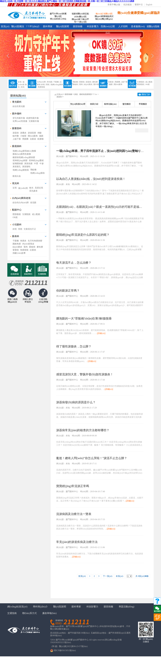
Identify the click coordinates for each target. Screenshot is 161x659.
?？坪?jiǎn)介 (33, 26)
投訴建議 (127, 5)
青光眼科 (17, 102)
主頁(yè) (59, 94)
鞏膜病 (16, 250)
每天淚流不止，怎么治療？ (73, 262)
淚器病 (16, 133)
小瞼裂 (23, 136)
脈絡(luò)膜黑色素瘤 (22, 154)
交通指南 (12, 613)
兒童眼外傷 (34, 121)
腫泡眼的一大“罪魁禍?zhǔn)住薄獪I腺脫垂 (84, 318)
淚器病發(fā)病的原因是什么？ (76, 402)
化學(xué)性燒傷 (20, 121)
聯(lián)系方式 (29, 613)
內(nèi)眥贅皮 (28, 244)
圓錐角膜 (17, 244)
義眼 (41, 136)
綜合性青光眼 (19, 106)
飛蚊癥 (33, 170)
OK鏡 (147, 84)
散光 (31, 188)
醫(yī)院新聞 (62, 26)
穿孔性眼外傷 (19, 118)
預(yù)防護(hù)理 (77, 104)
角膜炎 (23, 241)
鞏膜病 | (82, 82)
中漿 (36, 163)
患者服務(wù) (138, 26)
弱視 (20, 229)
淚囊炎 (23, 133)
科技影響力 (93, 26)
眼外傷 (96, 84)
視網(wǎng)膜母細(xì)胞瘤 (24, 151)
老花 (22, 87)
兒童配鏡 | (141, 82)
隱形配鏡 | (141, 84)
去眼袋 (33, 139)
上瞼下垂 (17, 139)
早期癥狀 (143, 104)
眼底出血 (17, 176)
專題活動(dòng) (126, 606)
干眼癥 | (56, 82)
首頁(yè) (5, 26)
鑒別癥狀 (127, 104)
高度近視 (39, 188)
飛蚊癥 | (76, 82)
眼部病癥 (77, 26)
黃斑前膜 (28, 163)
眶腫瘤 (40, 139)
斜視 (15, 229)
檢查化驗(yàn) (110, 104)
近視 (15, 188)
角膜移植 (41, 87)
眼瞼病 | (76, 84)
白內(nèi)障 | (41, 82)
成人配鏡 (148, 82)
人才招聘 (123, 26)
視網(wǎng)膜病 (37, 173)
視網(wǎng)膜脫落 (21, 170)
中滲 (42, 163)
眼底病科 (17, 146)
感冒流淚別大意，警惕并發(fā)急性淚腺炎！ (84, 374)
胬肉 (26, 247)
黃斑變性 (26, 167)
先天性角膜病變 (35, 241)
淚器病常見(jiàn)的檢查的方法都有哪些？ (82, 430)
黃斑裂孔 (17, 167)
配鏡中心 (17, 210)
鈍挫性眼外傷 (32, 118)
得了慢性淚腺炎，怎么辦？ (73, 346)
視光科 (15, 183)
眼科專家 (47, 26)
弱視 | (48, 84)
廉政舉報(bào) (49, 613)
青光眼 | (50, 82)
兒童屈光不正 (30, 229)
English (149, 5)
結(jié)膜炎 (17, 247)
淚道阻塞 (32, 133)
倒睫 (39, 133)
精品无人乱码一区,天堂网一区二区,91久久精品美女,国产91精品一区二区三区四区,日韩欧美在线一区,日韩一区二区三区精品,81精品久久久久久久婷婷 (67, 1)
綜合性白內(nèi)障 (21, 202)
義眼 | (111, 84)
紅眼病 (33, 250)
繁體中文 (139, 5)
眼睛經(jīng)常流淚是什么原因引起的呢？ (82, 234)
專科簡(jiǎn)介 (40, 606)
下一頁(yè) (107, 576)
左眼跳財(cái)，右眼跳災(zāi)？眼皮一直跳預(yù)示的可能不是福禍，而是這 (105, 206)
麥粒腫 (95, 82)
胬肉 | (81, 84)
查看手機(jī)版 (114, 5)
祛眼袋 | (111, 82)
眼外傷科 (17, 113)
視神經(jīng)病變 (20, 160)
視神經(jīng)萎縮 (36, 160)
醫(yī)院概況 (17, 26)
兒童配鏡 (26, 214)
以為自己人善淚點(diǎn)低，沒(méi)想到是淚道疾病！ (90, 178)
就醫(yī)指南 (153, 26)
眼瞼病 (32, 247)
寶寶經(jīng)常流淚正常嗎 (72, 486)
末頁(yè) (119, 576)
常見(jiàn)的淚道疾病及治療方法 (77, 541)
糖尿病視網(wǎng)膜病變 (24, 157)
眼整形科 (17, 128)
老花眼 (33, 202)
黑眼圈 (117, 82)
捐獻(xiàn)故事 (19, 253)
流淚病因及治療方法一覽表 (73, 514)
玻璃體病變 (18, 163)
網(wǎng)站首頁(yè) (17, 606)
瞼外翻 (16, 136)
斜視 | (43, 84)
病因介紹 (94, 104)
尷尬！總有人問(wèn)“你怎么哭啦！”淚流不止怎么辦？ (91, 458)
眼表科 (15, 236)
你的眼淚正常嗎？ (68, 290)
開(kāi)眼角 (118, 84)
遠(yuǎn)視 (23, 188)
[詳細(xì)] (101, 333)
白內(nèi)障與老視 (21, 198)
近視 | (20, 82)
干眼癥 (16, 241)
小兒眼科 (17, 224)
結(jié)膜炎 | (88, 84)
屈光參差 (33, 191)
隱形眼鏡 (17, 214)
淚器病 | (89, 82)
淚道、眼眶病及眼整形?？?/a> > (86, 94)
